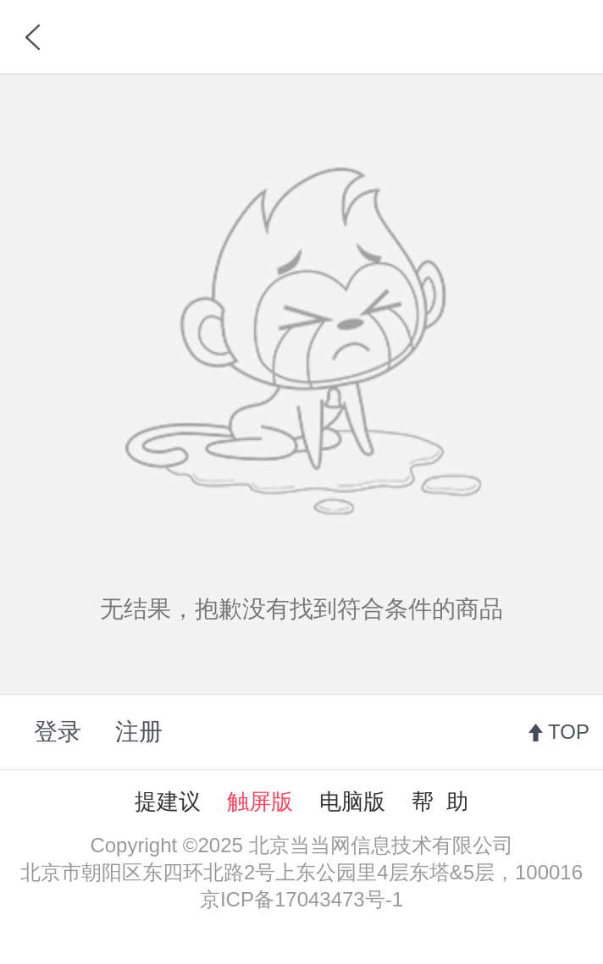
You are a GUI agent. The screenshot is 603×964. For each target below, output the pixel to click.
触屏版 (260, 801)
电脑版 (352, 801)
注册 (139, 732)
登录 (57, 732)
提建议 (168, 801)
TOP (568, 731)
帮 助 (439, 801)
